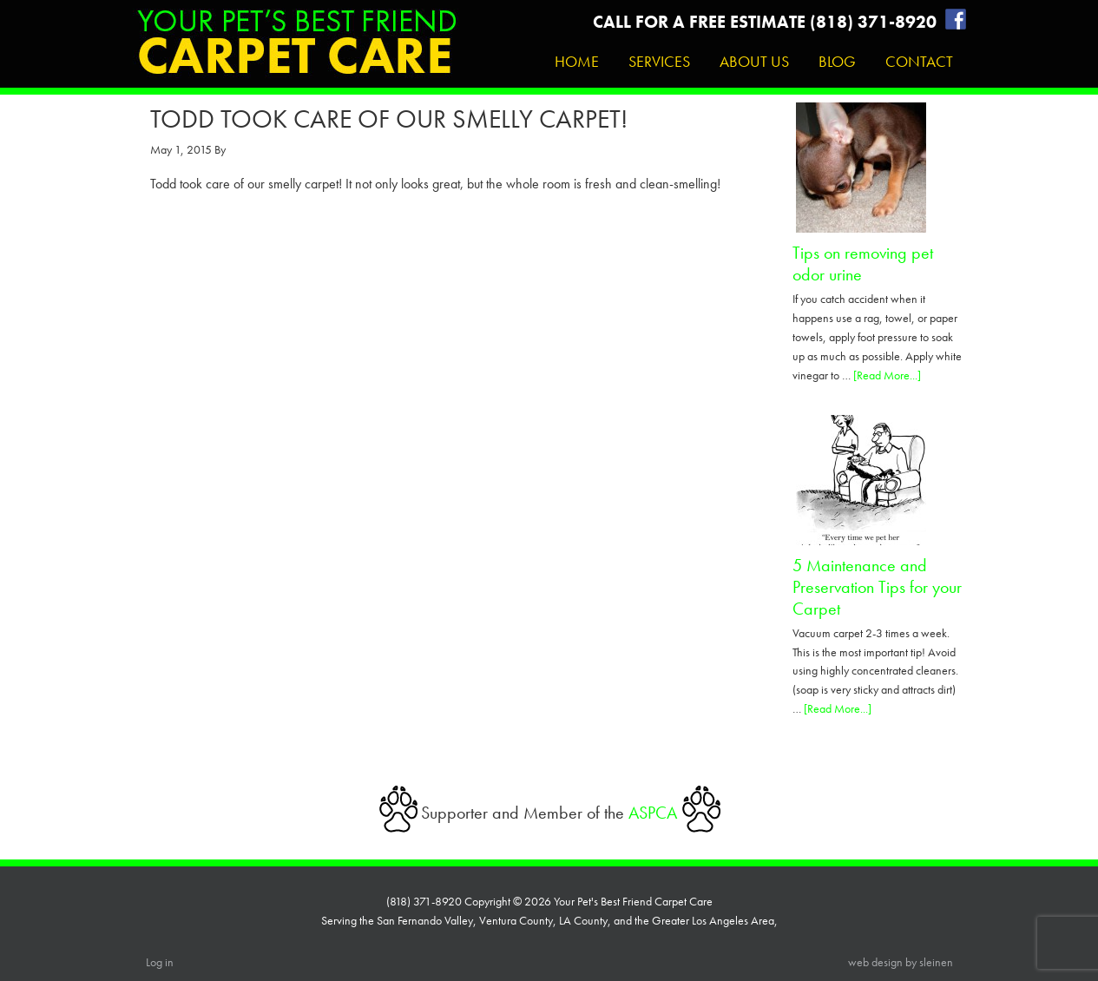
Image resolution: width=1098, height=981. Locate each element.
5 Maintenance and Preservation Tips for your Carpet (877, 587)
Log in (160, 962)
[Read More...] (887, 375)
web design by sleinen (900, 962)
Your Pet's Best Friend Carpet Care (296, 48)
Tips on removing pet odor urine (862, 263)
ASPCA (652, 812)
